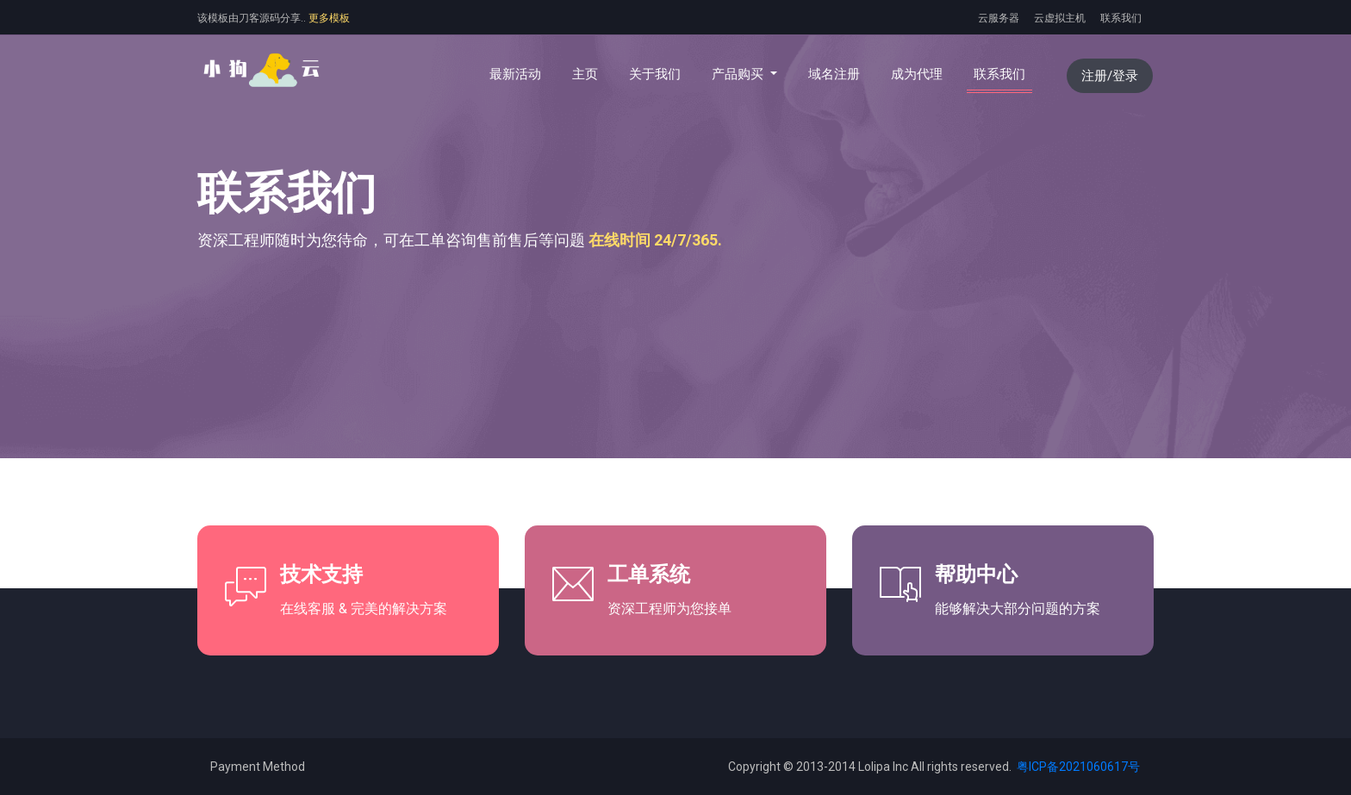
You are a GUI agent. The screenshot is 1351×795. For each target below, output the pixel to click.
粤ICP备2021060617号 (1077, 766)
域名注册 (834, 74)
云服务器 (998, 18)
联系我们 (1121, 18)
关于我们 (655, 74)
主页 (588, 73)
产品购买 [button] (739, 74)
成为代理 (917, 74)
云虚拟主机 (1060, 18)
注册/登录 (1109, 76)
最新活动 (515, 74)
